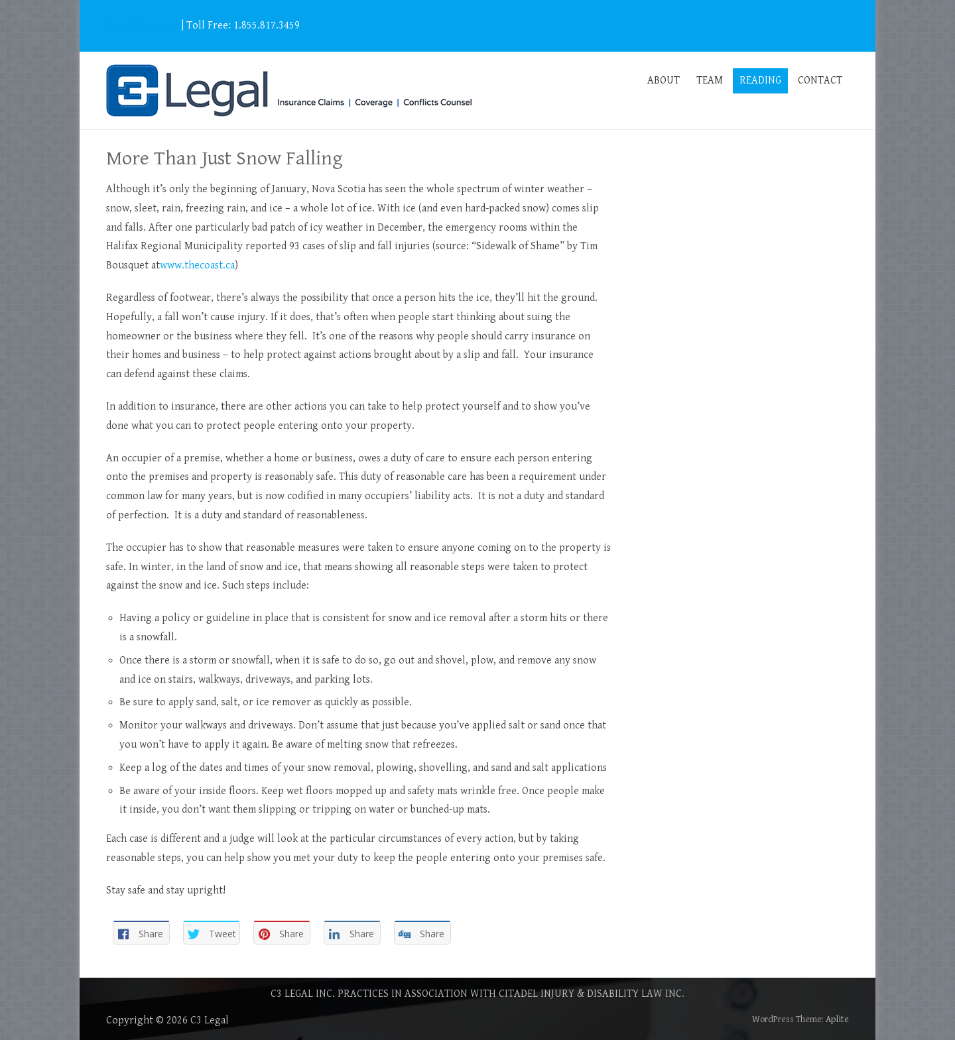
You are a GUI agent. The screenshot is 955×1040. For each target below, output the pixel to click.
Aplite (837, 1019)
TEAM (709, 80)
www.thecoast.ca (197, 265)
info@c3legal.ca (142, 25)
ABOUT (663, 80)
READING (760, 80)
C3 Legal (209, 1020)
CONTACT (820, 80)
